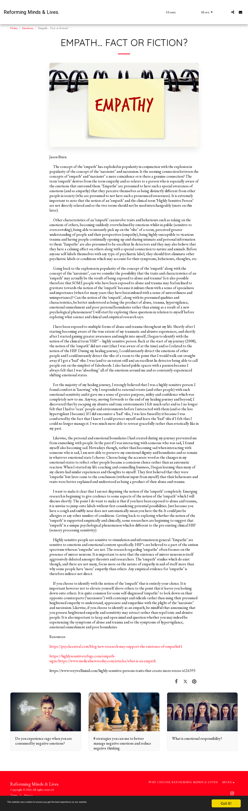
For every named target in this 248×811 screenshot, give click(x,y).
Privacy (28, 795)
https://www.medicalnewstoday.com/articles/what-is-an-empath (107, 660)
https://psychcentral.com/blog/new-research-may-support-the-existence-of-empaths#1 (115, 646)
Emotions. (28, 28)
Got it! (226, 803)
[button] (232, 12)
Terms (13, 795)
